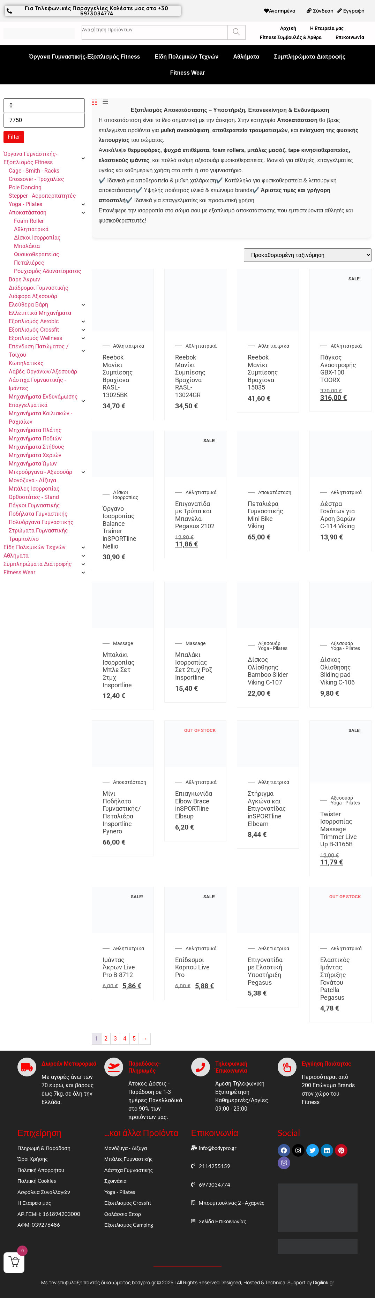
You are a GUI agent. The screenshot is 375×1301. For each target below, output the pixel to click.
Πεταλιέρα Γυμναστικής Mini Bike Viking (265, 515)
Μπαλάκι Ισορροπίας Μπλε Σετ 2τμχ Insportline (119, 669)
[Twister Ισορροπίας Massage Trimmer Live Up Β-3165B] (340, 780)
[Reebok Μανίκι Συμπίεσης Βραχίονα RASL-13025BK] (122, 328)
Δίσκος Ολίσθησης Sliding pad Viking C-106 (337, 671)
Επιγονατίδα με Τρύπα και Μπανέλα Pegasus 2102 (195, 515)
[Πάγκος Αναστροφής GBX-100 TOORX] (340, 328)
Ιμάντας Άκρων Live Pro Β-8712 (119, 967)
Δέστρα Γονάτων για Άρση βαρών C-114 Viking (337, 515)
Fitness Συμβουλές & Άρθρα (291, 37)
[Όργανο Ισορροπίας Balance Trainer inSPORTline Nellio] (122, 475)
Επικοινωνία (350, 37)
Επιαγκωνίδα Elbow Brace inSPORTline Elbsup (193, 805)
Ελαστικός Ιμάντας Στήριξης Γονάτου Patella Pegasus (335, 978)
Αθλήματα (246, 57)
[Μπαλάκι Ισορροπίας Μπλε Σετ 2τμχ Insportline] (122, 626)
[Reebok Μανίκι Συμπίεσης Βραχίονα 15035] (268, 328)
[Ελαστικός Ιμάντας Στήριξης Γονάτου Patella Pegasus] (340, 931)
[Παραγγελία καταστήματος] (308, 255)
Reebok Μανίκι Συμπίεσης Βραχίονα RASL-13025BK (118, 376)
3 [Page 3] (115, 1038)
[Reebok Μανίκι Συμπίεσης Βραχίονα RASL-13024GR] (195, 328)
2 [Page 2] (105, 1038)
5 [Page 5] (134, 1038)
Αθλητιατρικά (128, 345)
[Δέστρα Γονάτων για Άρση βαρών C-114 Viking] (340, 475)
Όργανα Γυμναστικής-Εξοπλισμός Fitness (84, 57)
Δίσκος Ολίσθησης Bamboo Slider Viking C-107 (268, 671)
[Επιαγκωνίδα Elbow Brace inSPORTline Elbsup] (195, 765)
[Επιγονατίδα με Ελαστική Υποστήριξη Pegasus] (268, 931)
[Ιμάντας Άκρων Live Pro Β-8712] (122, 931)
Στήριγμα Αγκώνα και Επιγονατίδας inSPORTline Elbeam (267, 808)
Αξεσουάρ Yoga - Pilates (272, 646)
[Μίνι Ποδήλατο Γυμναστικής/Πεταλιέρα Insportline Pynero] (122, 765)
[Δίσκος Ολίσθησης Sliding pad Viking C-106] (340, 626)
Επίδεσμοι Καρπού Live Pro (192, 967)
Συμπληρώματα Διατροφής (310, 57)
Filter (14, 137)
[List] (105, 102)
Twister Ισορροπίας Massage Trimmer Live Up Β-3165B (338, 829)
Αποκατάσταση (274, 492)
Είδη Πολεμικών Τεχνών (186, 57)
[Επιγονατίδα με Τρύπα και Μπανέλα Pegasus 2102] (195, 475)
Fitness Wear (187, 73)
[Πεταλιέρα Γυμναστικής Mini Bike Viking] (268, 475)
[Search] (236, 32)
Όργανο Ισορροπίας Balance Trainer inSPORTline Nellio (119, 527)
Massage (123, 643)
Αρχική (288, 28)
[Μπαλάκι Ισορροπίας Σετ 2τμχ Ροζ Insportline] (195, 626)
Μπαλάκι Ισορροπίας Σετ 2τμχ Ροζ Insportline (193, 666)
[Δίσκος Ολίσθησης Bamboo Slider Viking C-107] (268, 626)
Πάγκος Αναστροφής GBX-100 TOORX (338, 369)
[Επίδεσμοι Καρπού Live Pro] (195, 931)
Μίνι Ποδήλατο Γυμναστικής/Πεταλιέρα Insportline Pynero (122, 812)
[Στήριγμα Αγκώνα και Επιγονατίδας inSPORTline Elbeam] (268, 765)
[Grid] (94, 102)
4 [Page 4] (124, 1038)
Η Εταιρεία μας (327, 28)
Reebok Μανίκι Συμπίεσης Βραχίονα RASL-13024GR (190, 376)
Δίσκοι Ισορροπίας (125, 495)
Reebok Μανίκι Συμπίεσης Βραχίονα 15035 (263, 372)
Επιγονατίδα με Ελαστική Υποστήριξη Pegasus (265, 971)
